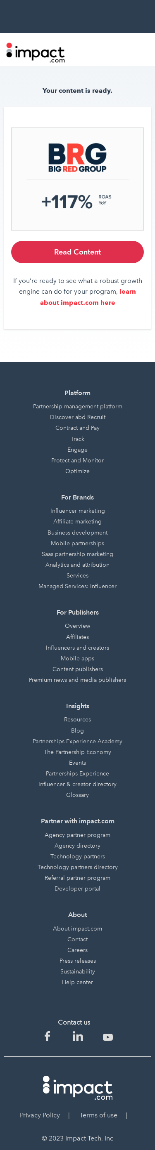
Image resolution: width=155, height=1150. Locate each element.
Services (77, 575)
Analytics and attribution (77, 564)
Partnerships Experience (77, 773)
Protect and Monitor (77, 460)
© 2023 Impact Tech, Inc (77, 1138)
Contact (77, 939)
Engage (77, 449)
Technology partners (77, 856)
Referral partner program (77, 877)
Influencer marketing (77, 510)
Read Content (77, 251)
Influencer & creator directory (77, 784)
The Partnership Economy (77, 752)
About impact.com (77, 928)
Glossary (77, 795)
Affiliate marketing (77, 521)
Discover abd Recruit (77, 417)
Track (77, 439)
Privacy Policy (40, 1115)
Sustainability (77, 971)
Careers (77, 950)
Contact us (74, 1022)
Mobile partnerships (77, 543)
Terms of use (98, 1115)
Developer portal (77, 888)
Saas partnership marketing (77, 554)
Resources (77, 719)
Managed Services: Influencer (77, 586)
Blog (77, 730)
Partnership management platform (77, 406)
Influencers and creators (77, 647)
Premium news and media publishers (77, 679)
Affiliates (77, 637)
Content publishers (77, 669)
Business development (77, 532)
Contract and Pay (77, 427)
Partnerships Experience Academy (77, 741)
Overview (77, 625)
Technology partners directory (78, 867)
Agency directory (77, 845)
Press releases (78, 960)
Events (77, 762)
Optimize (77, 471)
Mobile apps (77, 658)
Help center (77, 982)
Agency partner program (77, 835)
